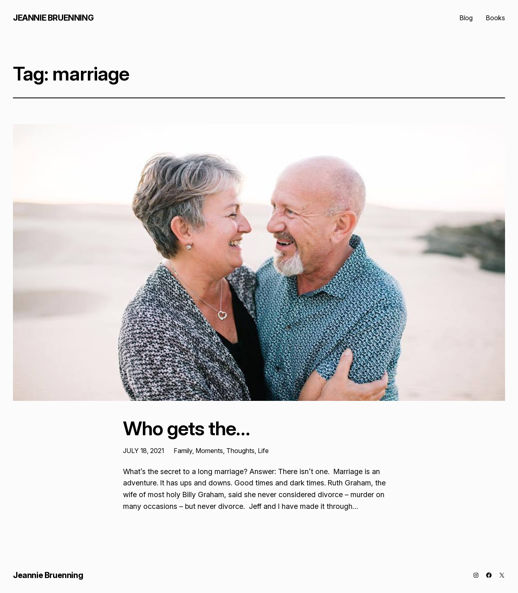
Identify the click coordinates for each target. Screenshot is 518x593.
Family (183, 451)
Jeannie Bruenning (53, 18)
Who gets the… (186, 428)
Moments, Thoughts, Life (232, 451)
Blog (466, 18)
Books (495, 18)
